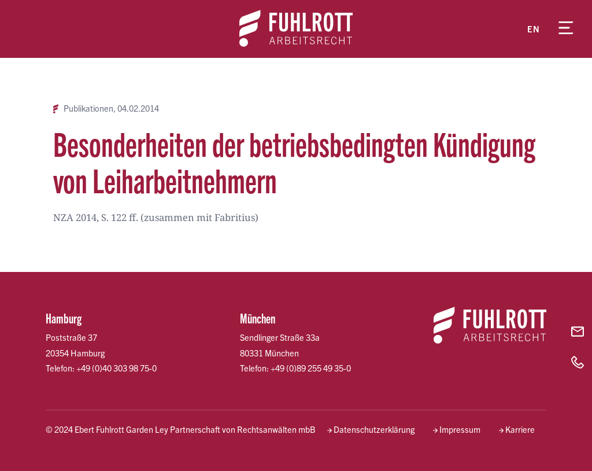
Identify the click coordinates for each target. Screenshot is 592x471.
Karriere (520, 429)
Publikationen (88, 108)
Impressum (459, 429)
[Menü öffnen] (566, 29)
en (533, 29)
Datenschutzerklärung (374, 429)
